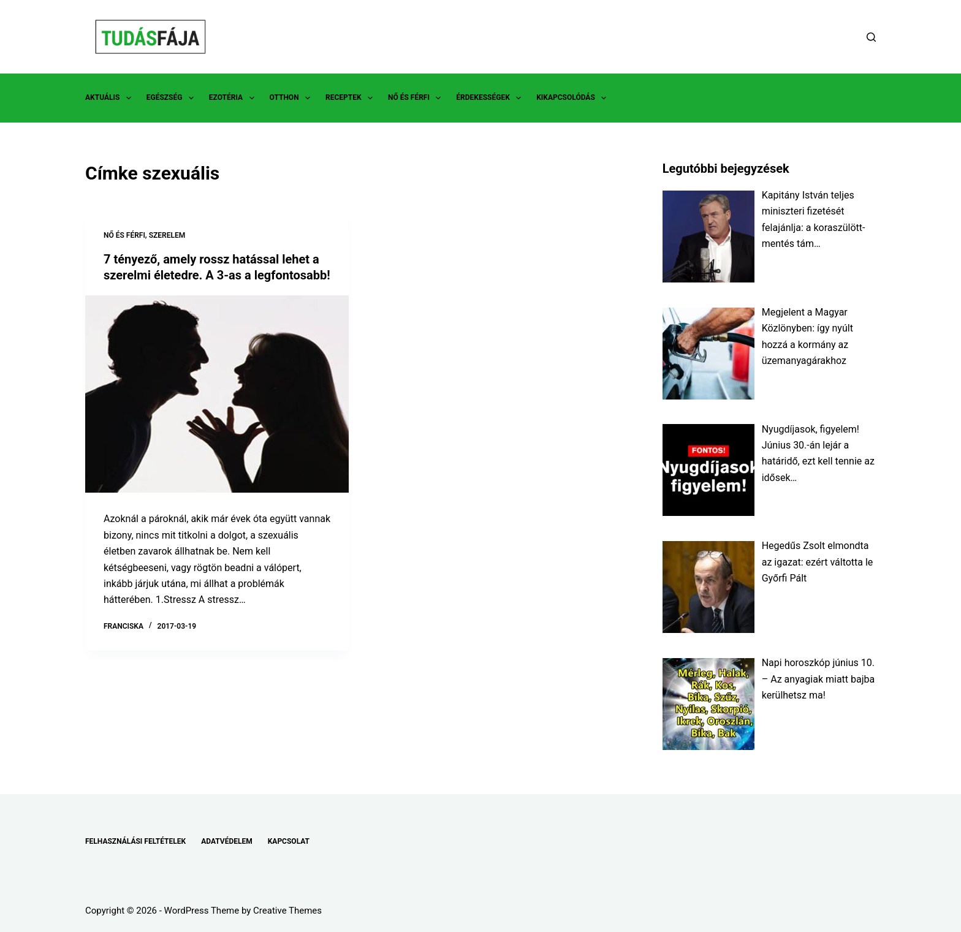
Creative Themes (287, 910)
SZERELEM (167, 235)
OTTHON (292, 98)
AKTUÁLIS (110, 98)
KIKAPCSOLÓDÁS (573, 98)
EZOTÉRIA (234, 98)
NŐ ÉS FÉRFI (417, 98)
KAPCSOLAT (289, 841)
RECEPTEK (351, 98)
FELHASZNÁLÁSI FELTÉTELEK (135, 841)
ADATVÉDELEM (227, 841)
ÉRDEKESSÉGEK (491, 98)
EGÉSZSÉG (172, 98)
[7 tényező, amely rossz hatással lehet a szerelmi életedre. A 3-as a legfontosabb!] (217, 394)
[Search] (871, 37)
